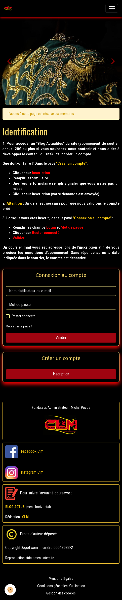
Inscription (61, 374)
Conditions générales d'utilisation (61, 586)
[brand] (9, 8)
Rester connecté (23, 316)
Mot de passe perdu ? (19, 326)
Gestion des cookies (61, 593)
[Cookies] (10, 589)
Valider (61, 337)
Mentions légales (61, 579)
